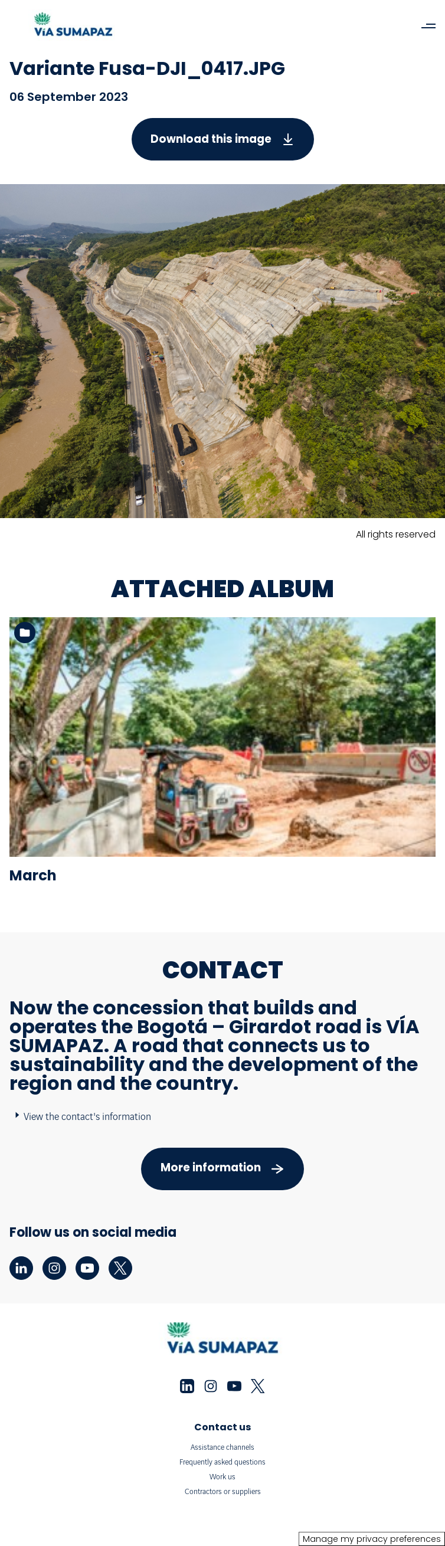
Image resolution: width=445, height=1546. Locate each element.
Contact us (222, 1427)
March (33, 875)
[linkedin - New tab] (21, 1268)
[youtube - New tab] (87, 1268)
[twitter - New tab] (120, 1268)
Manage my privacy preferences (372, 1539)
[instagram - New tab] (54, 1268)
